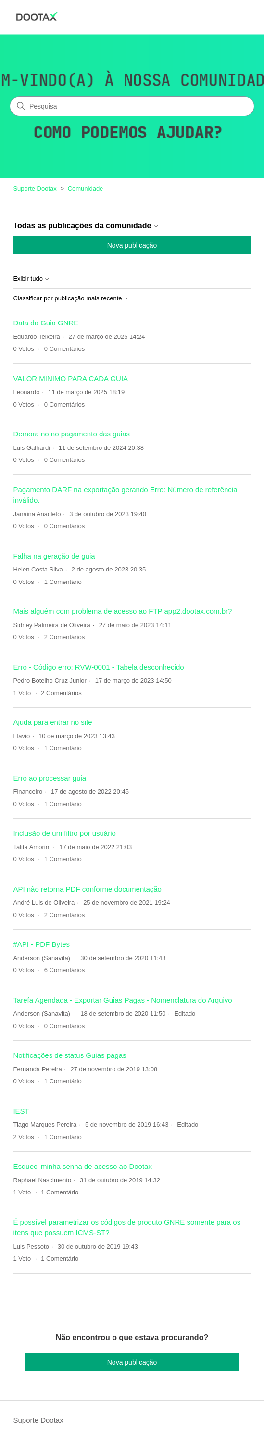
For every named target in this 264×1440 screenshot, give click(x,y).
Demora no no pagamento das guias (71, 434)
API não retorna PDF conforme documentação (87, 889)
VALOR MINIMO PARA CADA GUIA (70, 378)
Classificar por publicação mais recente (71, 298)
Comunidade (85, 188)
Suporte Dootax (34, 188)
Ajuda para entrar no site (52, 722)
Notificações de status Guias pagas (69, 1055)
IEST (21, 1111)
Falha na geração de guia (54, 556)
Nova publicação (132, 245)
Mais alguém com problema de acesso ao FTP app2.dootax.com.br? (122, 611)
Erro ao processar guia (49, 778)
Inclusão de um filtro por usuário (64, 833)
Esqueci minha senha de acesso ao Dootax (82, 1166)
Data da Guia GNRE (45, 323)
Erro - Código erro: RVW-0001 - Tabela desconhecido (98, 667)
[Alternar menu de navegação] (234, 17)
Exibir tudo (31, 278)
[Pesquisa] (132, 106)
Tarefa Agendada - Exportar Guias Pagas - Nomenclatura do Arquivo (122, 1000)
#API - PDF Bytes (41, 944)
